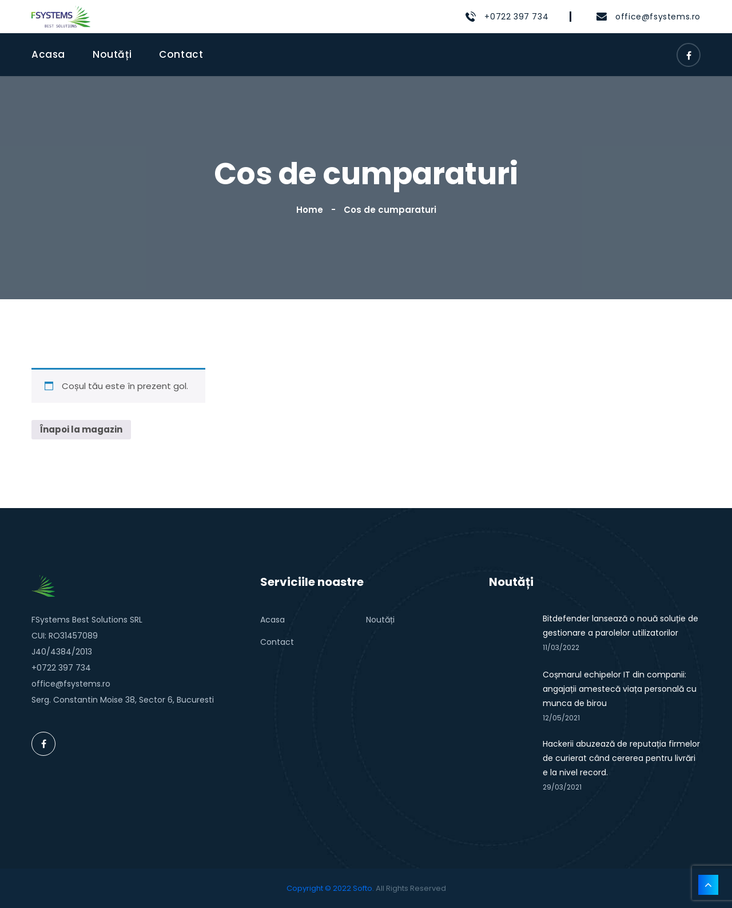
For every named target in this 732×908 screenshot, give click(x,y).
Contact (181, 54)
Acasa (48, 54)
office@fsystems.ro (658, 16)
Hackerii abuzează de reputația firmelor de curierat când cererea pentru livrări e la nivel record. (621, 758)
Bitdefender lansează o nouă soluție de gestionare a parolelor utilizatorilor (620, 626)
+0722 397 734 (516, 16)
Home (312, 210)
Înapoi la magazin (81, 429)
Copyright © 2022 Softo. (330, 888)
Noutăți (112, 54)
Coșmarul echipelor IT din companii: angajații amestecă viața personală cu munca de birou (620, 689)
